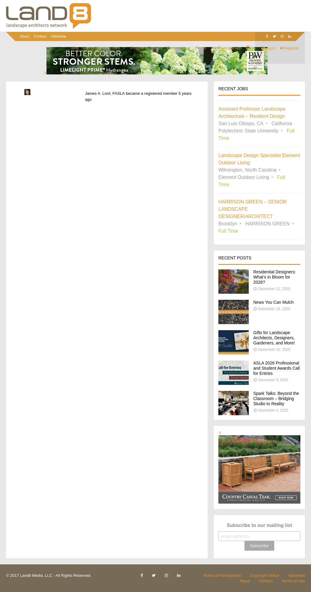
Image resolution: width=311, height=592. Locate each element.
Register (289, 48)
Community (92, 48)
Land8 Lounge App (226, 48)
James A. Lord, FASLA (105, 93)
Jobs (116, 48)
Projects (136, 48)
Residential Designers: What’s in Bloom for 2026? (274, 277)
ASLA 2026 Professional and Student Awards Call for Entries (276, 368)
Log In (268, 48)
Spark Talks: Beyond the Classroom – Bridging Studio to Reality (276, 398)
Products (155, 48)
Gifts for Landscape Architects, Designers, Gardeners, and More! (274, 337)
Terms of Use (293, 581)
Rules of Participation (222, 575)
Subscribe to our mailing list (259, 525)
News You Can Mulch (273, 302)
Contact (40, 36)
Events (201, 48)
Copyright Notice (264, 575)
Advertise (58, 36)
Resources (175, 48)
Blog (74, 48)
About (24, 36)
